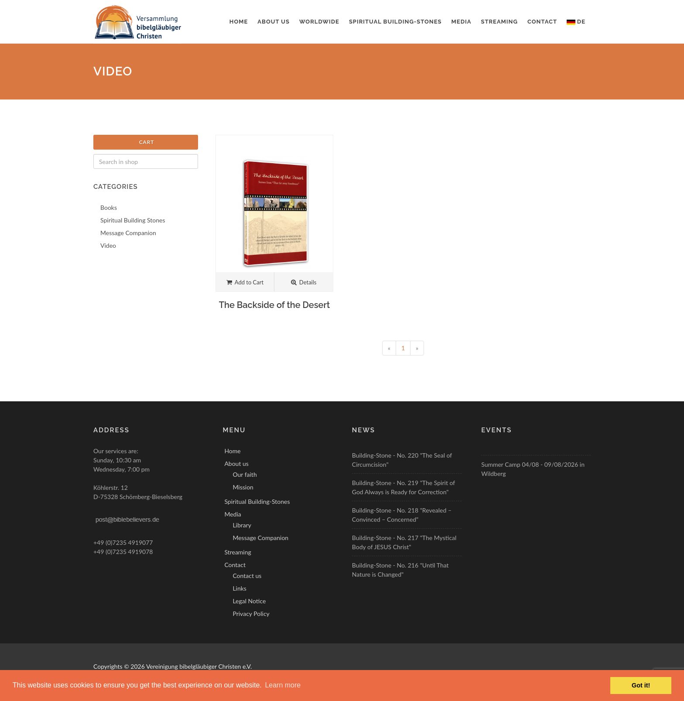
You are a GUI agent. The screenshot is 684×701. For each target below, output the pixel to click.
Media (461, 21)
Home (238, 21)
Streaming (499, 21)
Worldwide (319, 21)
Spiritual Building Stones (132, 220)
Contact (542, 21)
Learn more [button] (283, 685)
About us (273, 21)
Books (108, 207)
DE (576, 21)
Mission (243, 487)
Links (239, 588)
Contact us (247, 575)
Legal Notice (249, 601)
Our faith (244, 474)
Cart (146, 142)
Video (108, 245)
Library (242, 525)
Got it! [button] (641, 685)
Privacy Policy (251, 613)
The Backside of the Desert (274, 305)
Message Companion (128, 232)
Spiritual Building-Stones (395, 21)
